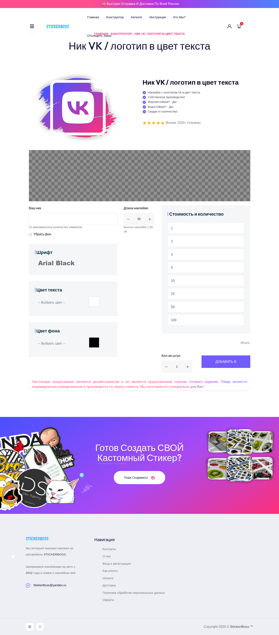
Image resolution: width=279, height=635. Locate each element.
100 (174, 320)
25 (173, 294)
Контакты (109, 549)
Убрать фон (42, 234)
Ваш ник (35, 208)
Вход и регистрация (117, 563)
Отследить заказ (99, 35)
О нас (107, 556)
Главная (93, 17)
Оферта (108, 600)
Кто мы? (179, 17)
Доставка (109, 585)
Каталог (136, 17)
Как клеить (110, 570)
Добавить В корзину (225, 364)
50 (173, 307)
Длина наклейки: (136, 208)
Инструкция (157, 17)
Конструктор (115, 17)
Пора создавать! (139, 477)
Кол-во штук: (171, 356)
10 (173, 280)
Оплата (108, 578)
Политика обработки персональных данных (134, 592)
